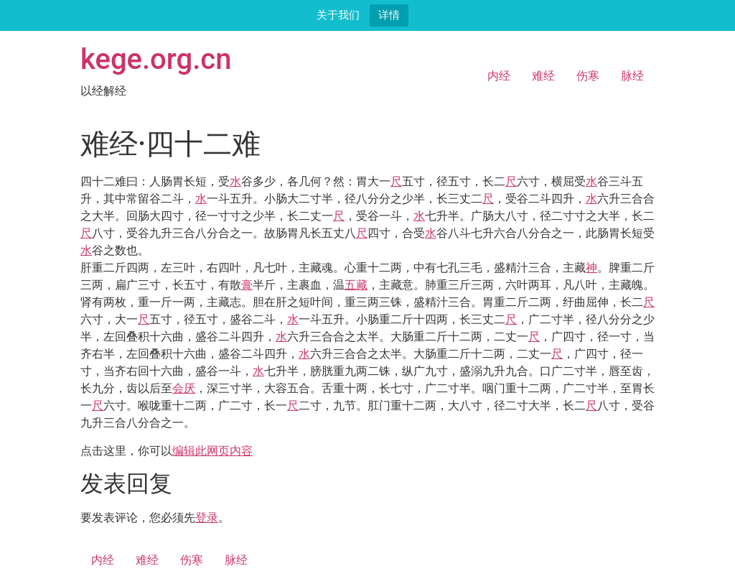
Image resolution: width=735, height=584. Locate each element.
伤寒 (587, 76)
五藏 (356, 285)
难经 (543, 76)
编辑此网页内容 (212, 451)
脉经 (632, 76)
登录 (206, 517)
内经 (498, 76)
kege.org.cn (156, 59)
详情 (389, 15)
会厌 (183, 388)
